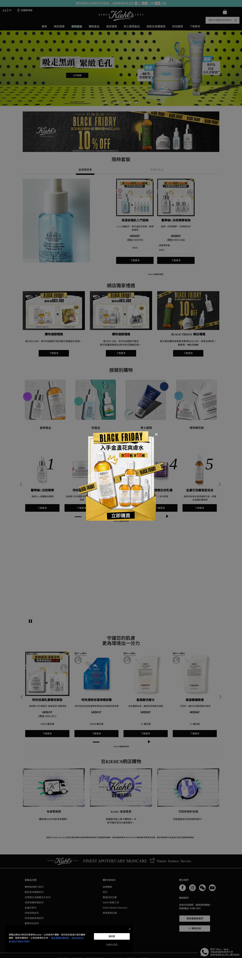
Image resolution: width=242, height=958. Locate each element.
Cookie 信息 (112, 944)
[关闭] (130, 929)
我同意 (112, 936)
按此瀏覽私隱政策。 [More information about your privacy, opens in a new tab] (61, 938)
